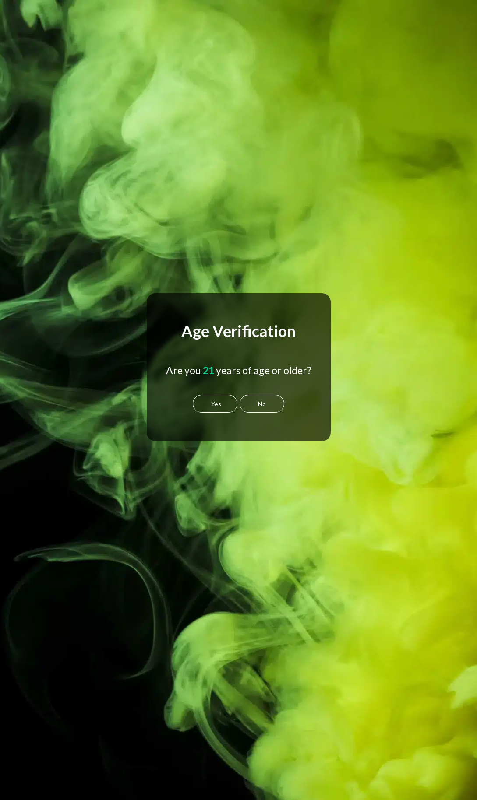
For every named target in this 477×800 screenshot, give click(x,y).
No (262, 403)
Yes (216, 403)
